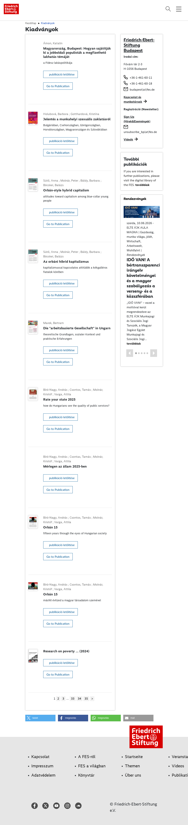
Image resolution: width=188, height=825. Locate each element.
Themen (132, 765)
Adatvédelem (43, 775)
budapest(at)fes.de (142, 89)
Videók (128, 139)
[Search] (168, 9)
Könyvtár (86, 775)
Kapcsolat (40, 756)
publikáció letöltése (62, 74)
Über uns (133, 775)
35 (86, 698)
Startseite (134, 756)
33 (72, 698)
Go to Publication (57, 86)
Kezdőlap (30, 23)
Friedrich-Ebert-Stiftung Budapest (139, 45)
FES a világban (92, 765)
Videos (178, 765)
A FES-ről (86, 756)
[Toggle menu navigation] (178, 9)
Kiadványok (48, 23)
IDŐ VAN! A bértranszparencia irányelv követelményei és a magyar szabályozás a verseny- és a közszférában (145, 278)
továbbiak (142, 185)
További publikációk (135, 161)
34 (79, 698)
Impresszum (42, 765)
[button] (129, 353)
